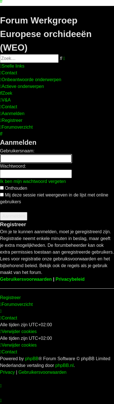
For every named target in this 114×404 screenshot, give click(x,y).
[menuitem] (8, 73)
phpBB (32, 358)
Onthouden (13, 188)
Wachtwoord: (13, 166)
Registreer (10, 297)
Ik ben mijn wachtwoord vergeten (33, 181)
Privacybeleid (69, 279)
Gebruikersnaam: (17, 150)
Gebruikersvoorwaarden (26, 279)
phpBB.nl (64, 365)
